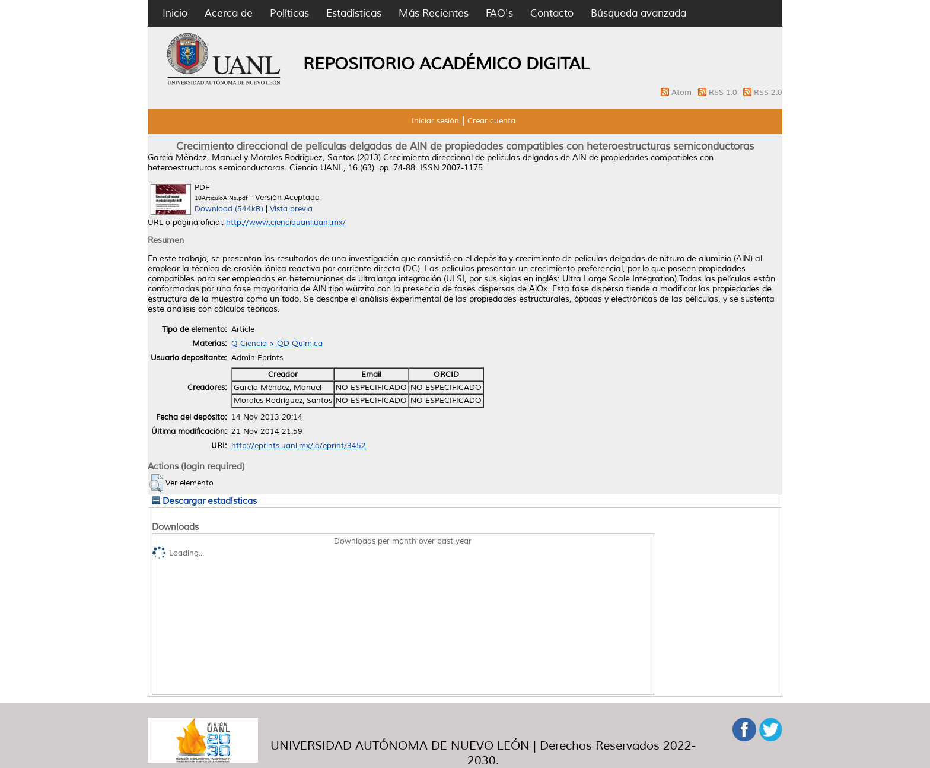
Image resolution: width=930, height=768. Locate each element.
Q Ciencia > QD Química (277, 343)
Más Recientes (434, 13)
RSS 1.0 (724, 92)
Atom (682, 92)
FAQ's (499, 13)
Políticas (289, 13)
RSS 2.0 (768, 92)
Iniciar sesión (435, 121)
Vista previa (291, 209)
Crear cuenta (491, 121)
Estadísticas (353, 13)
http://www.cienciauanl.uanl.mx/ (286, 222)
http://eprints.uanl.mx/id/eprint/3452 (298, 445)
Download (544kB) (229, 209)
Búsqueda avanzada (638, 13)
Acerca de (229, 13)
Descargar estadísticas (204, 501)
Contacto (552, 13)
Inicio (175, 13)
